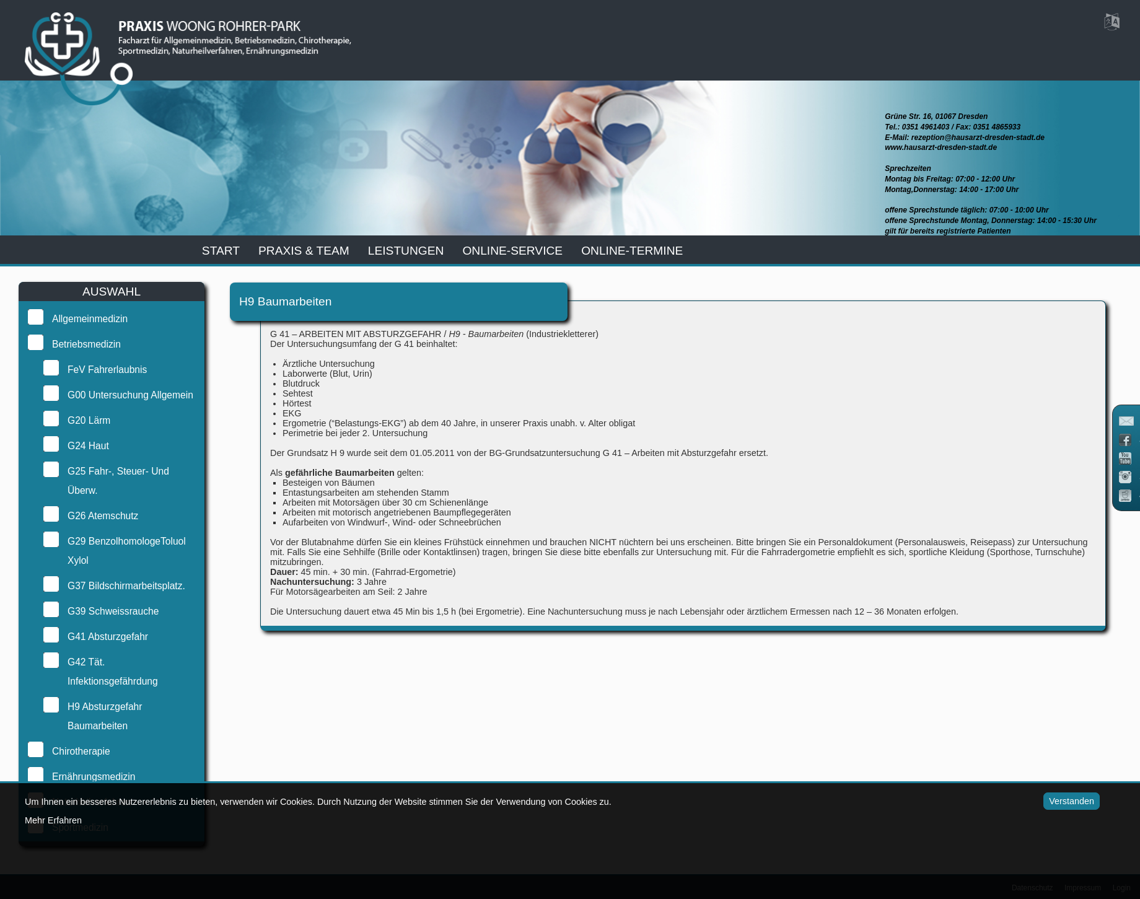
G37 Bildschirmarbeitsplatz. (125, 586)
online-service (512, 250)
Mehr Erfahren (53, 820)
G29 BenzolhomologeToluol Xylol (125, 551)
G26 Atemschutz (101, 516)
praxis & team (303, 250)
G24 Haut (87, 446)
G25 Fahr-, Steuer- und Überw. (117, 481)
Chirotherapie (80, 751)
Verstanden (1067, 801)
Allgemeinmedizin (88, 319)
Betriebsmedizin (85, 344)
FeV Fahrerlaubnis (106, 369)
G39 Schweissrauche (111, 611)
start (221, 250)
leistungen (406, 250)
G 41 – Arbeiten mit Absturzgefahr (684, 453)
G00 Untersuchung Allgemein (129, 395)
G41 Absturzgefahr (106, 636)
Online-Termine (632, 250)
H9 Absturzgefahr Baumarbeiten (103, 716)
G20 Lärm (87, 420)
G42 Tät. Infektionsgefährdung (111, 671)
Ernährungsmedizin (92, 776)
